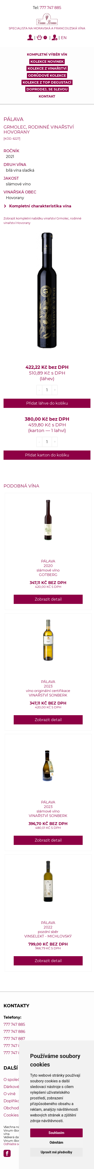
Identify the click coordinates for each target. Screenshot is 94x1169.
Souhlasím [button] (56, 1133)
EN (64, 38)
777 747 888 (14, 1046)
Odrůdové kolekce (47, 75)
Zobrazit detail (48, 599)
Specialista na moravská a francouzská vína (47, 28)
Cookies (11, 1115)
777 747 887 (14, 1038)
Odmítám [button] (56, 1142)
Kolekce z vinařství (47, 68)
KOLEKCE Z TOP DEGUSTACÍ (47, 82)
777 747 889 (14, 1053)
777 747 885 (50, 7)
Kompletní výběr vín (47, 54)
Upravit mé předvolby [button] (56, 1152)
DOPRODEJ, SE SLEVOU (47, 89)
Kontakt (47, 96)
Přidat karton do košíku (47, 455)
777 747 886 (14, 1031)
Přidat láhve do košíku (47, 403)
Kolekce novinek (47, 61)
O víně (10, 1094)
